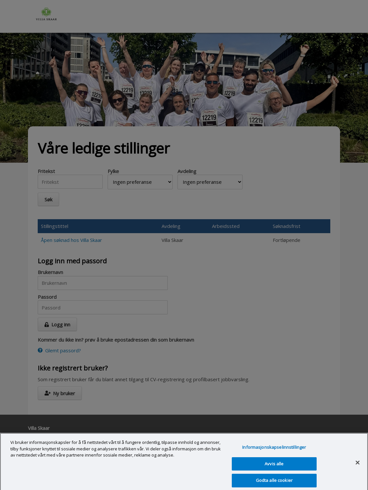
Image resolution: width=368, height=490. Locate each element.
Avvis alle (274, 467)
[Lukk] (357, 466)
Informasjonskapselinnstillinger (274, 450)
